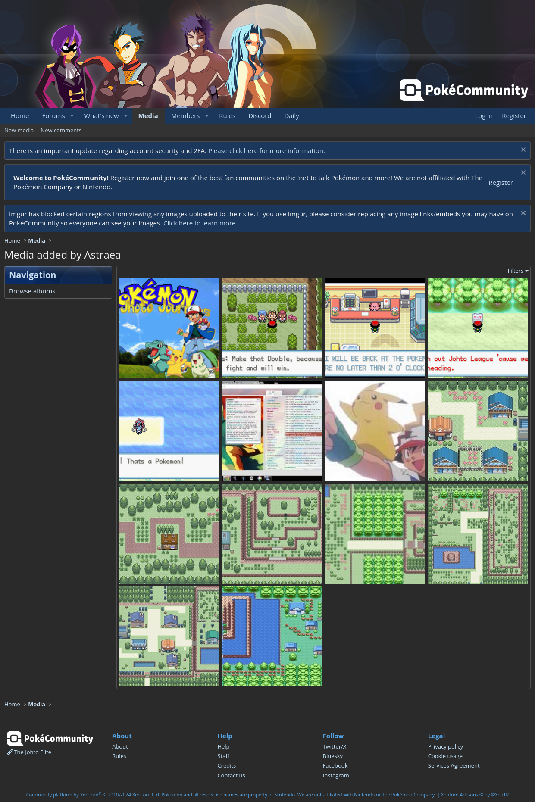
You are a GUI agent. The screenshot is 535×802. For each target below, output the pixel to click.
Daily (291, 115)
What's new (101, 115)
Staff (223, 756)
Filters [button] (516, 271)
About (120, 746)
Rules (227, 115)
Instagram (336, 775)
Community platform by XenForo (93, 794)
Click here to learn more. (200, 222)
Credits (226, 765)
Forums (53, 115)
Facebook (335, 765)
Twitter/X (335, 746)
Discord (259, 115)
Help (223, 746)
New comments (61, 130)
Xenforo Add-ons (475, 794)
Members (185, 115)
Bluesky (333, 756)
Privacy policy (445, 746)
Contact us (231, 775)
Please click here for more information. (266, 150)
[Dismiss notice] (522, 150)
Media (148, 115)
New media (19, 130)
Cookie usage (445, 756)
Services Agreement (454, 765)
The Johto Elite (29, 752)
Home (20, 115)
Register (500, 182)
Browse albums (32, 291)
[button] (72, 116)
